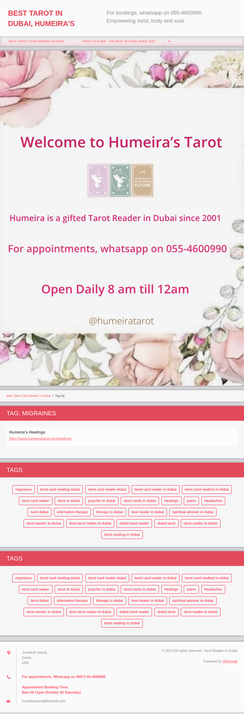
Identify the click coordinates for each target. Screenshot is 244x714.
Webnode (230, 663)
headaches (213, 503)
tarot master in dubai (44, 525)
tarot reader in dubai (200, 525)
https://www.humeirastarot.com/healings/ (40, 440)
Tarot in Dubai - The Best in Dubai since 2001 (118, 43)
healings (171, 503)
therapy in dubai (109, 514)
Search (232, 12)
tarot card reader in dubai (156, 491)
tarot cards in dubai (140, 503)
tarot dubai (39, 514)
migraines (23, 491)
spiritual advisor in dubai (192, 514)
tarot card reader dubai (107, 491)
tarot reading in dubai (122, 536)
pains (191, 503)
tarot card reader (35, 503)
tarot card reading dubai (60, 491)
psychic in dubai (101, 503)
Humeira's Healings (27, 434)
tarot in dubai (69, 503)
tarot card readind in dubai (207, 491)
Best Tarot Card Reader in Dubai (36, 43)
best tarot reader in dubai (90, 525)
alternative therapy (72, 514)
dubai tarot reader (134, 525)
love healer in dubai (147, 514)
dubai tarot (166, 525)
